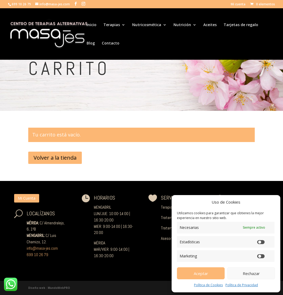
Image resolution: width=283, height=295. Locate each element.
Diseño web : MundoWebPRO (49, 288)
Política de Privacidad (241, 285)
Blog (91, 43)
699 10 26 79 (37, 254)
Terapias (111, 25)
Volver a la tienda (55, 157)
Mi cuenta (238, 4)
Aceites (210, 25)
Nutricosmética (146, 25)
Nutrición (182, 25)
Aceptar (201, 273)
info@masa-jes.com (42, 248)
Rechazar (251, 273)
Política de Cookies (208, 285)
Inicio (91, 25)
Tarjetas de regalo (241, 25)
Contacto (110, 43)
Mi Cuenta (26, 198)
